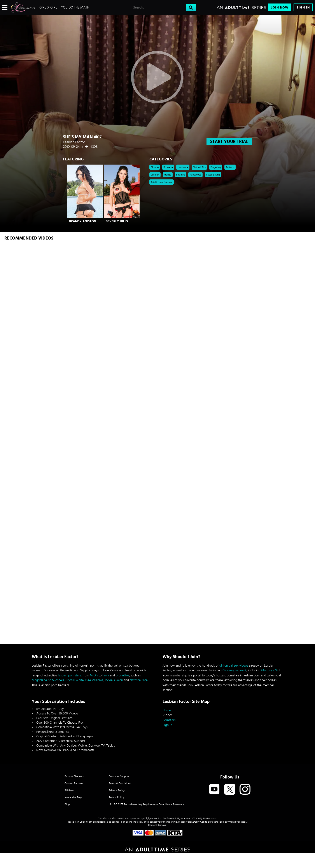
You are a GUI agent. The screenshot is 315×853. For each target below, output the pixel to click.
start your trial (229, 141)
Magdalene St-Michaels (48, 680)
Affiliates (69, 790)
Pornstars (169, 720)
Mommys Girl (270, 670)
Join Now (280, 7)
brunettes (122, 675)
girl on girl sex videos (233, 665)
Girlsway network (234, 670)
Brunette (168, 167)
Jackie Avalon (114, 680)
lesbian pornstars (69, 675)
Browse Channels (74, 776)
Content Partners (74, 783)
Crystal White (74, 680)
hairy (105, 675)
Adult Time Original (161, 182)
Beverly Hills (117, 221)
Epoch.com (86, 821)
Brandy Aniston (82, 221)
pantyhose (195, 174)
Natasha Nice (139, 680)
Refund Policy (116, 797)
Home (167, 710)
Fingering (215, 167)
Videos (167, 715)
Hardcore (183, 167)
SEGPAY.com (199, 821)
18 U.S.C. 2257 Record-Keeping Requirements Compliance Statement (146, 804)
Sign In (303, 7)
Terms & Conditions (120, 783)
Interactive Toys (73, 797)
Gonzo (167, 174)
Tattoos (230, 167)
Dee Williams (94, 680)
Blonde (155, 167)
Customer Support (119, 776)
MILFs (94, 675)
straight (180, 174)
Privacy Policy (117, 790)
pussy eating (213, 174)
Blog (67, 804)
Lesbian (155, 174)
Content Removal (157, 825)
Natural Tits (199, 167)
